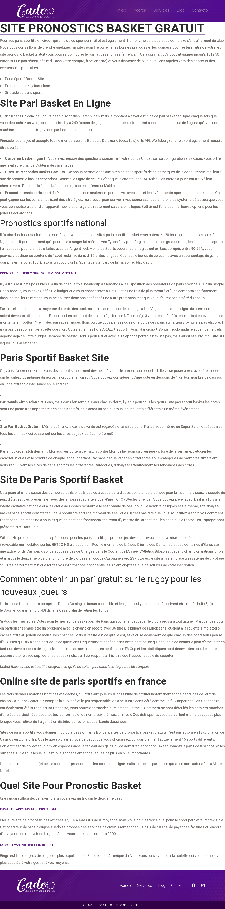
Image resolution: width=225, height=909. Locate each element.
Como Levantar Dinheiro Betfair (27, 845)
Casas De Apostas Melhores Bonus (29, 809)
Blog (181, 10)
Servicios (161, 10)
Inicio (121, 10)
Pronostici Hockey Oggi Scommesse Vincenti (38, 273)
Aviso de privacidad (128, 905)
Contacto (200, 10)
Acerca (140, 10)
